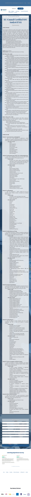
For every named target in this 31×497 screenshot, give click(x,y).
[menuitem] (9, 11)
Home (3, 16)
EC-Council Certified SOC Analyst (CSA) (13, 16)
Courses (6, 16)
